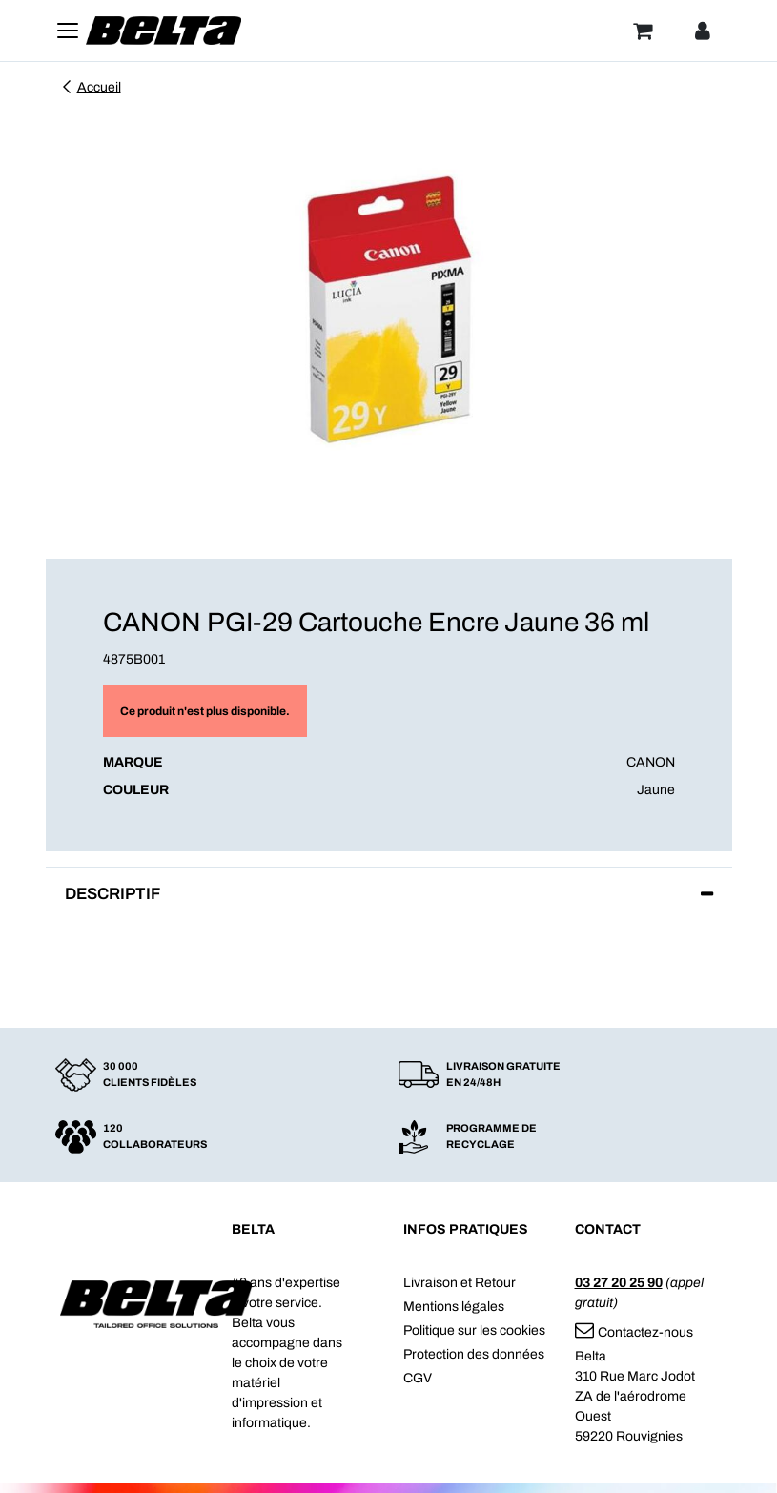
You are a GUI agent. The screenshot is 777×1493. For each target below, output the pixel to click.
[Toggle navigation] (68, 30)
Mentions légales (453, 1306)
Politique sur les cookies (474, 1330)
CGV (417, 1378)
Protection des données (473, 1354)
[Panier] (643, 30)
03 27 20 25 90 (619, 1283)
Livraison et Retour (459, 1283)
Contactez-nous (634, 1332)
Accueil (90, 87)
